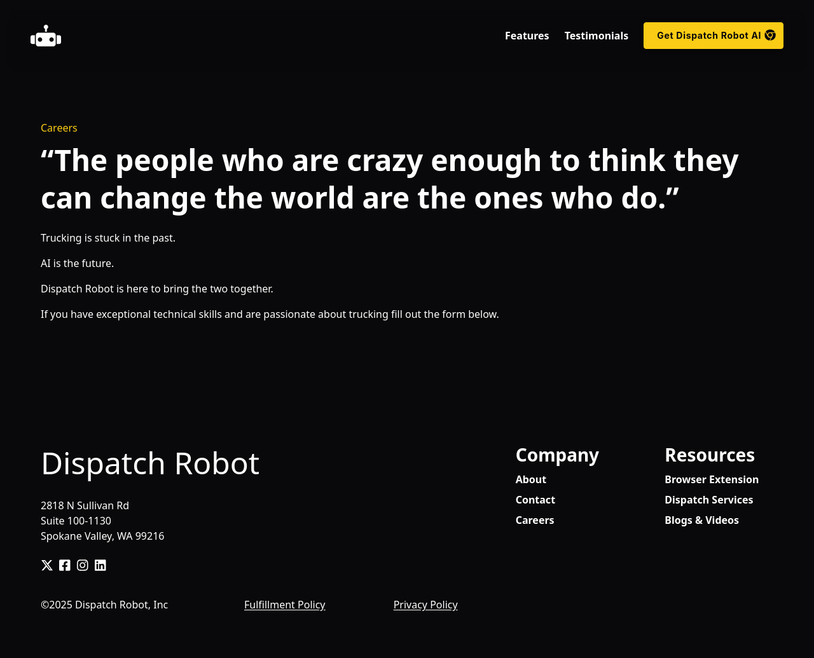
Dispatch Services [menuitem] (709, 500)
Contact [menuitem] (535, 500)
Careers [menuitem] (535, 520)
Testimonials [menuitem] (597, 36)
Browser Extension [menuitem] (712, 479)
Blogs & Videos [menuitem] (702, 520)
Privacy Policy (426, 605)
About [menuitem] (531, 479)
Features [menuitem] (527, 36)
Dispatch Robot (150, 462)
